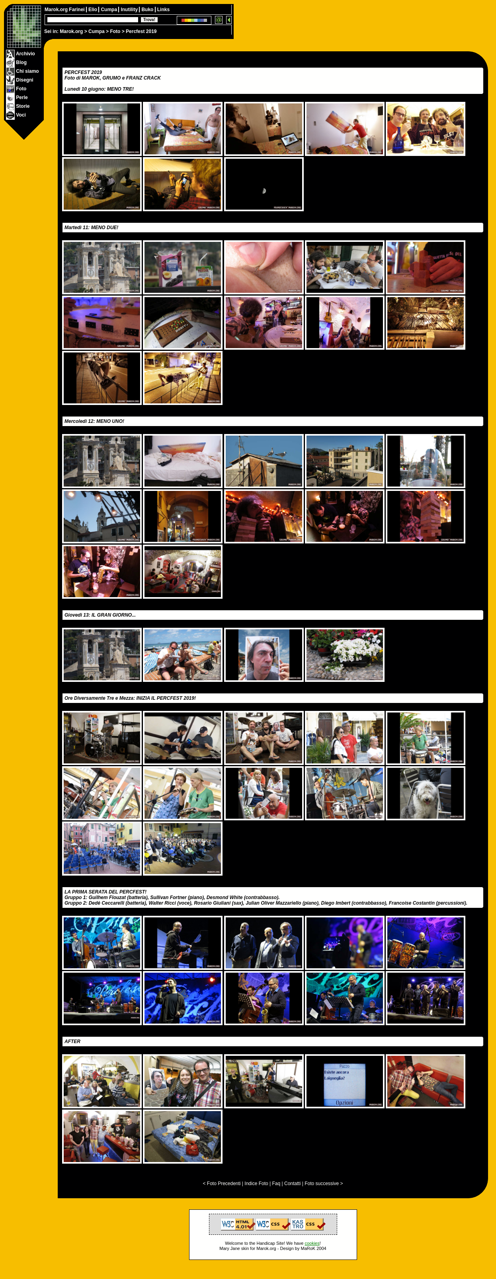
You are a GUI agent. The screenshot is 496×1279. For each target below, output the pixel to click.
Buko (147, 9)
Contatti (292, 1183)
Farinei (77, 9)
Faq (276, 1183)
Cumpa (96, 31)
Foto (115, 31)
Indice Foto (256, 1183)
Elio (93, 9)
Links (163, 9)
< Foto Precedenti (221, 1183)
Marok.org (71, 31)
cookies (312, 1243)
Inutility (130, 9)
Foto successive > (324, 1183)
